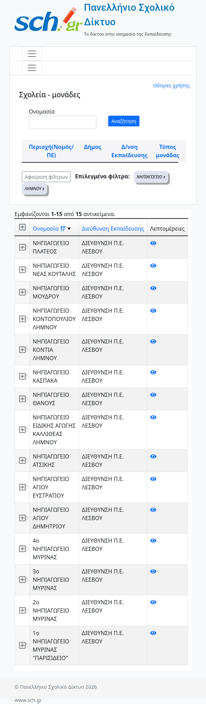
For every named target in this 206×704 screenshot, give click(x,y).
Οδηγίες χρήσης (171, 85)
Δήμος (92, 147)
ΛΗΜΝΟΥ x (34, 188)
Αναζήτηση (123, 121)
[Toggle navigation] (32, 54)
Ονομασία (42, 111)
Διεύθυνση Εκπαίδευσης (113, 228)
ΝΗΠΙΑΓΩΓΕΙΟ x (151, 177)
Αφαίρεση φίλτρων (46, 176)
